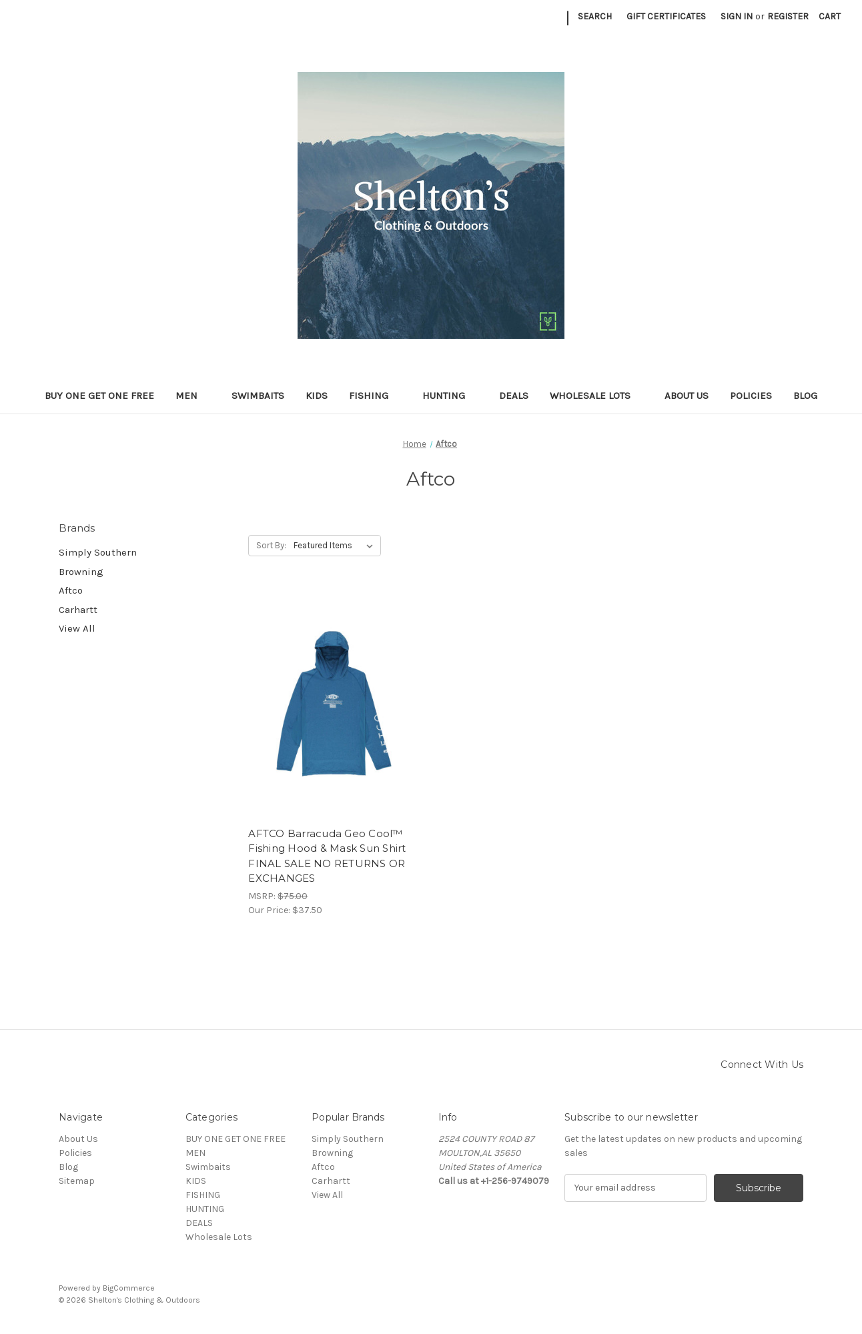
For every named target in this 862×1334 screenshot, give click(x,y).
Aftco (71, 590)
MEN (192, 396)
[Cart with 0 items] (829, 16)
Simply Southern (98, 552)
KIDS (317, 396)
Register (788, 16)
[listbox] (336, 546)
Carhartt (78, 610)
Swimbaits (258, 396)
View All (77, 628)
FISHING (375, 396)
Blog (805, 396)
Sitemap (77, 1181)
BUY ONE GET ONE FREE (99, 396)
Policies (751, 396)
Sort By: (271, 545)
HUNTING (450, 396)
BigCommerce (129, 1288)
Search (595, 16)
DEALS (513, 396)
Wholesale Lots (596, 396)
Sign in (737, 16)
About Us (687, 396)
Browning (81, 572)
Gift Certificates (666, 16)
